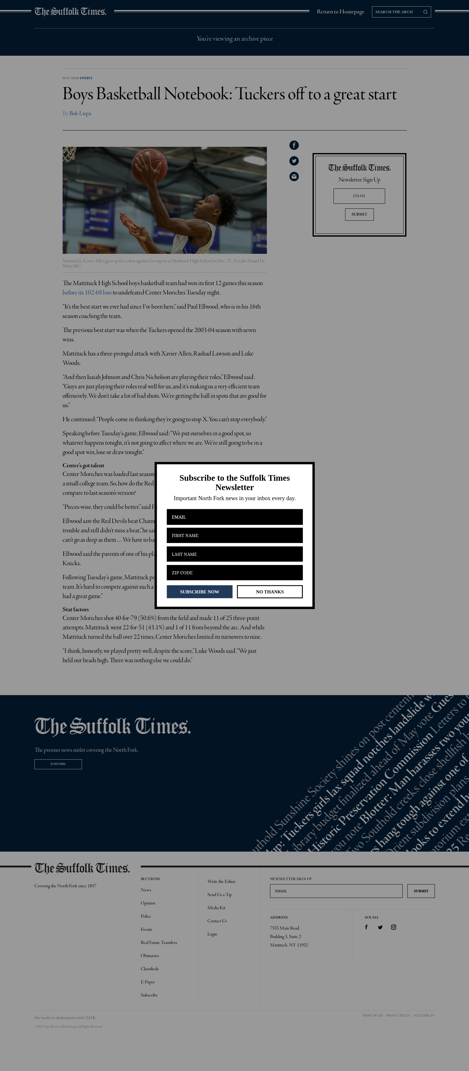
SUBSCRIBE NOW (199, 591)
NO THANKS (270, 591)
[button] (234, 483)
